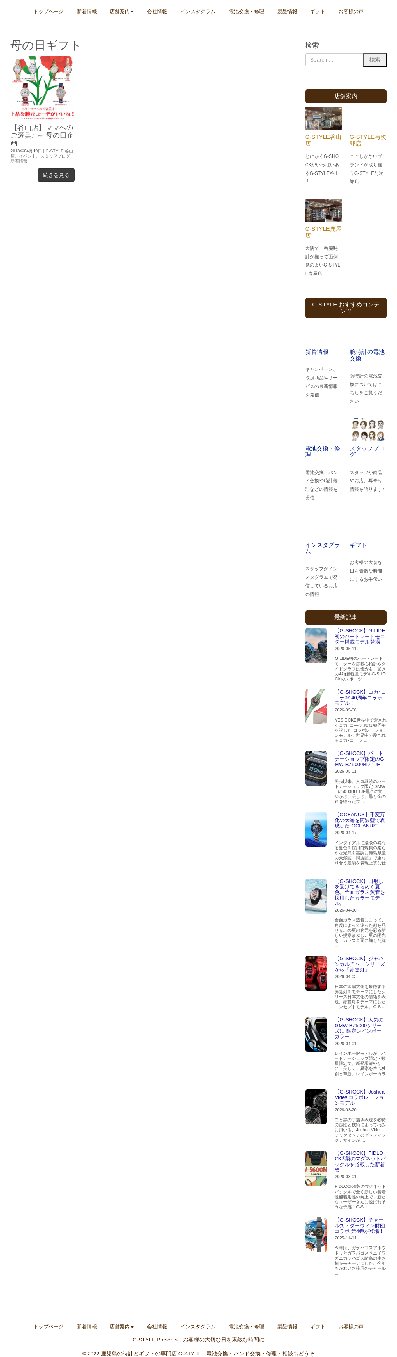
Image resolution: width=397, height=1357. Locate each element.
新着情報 (19, 161)
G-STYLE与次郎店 (368, 140)
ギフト (358, 545)
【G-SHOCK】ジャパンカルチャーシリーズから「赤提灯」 (360, 964)
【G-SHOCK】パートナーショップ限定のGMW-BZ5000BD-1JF (359, 758)
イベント (27, 156)
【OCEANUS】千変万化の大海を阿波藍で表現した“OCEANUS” (360, 820)
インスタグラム (322, 548)
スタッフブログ (55, 156)
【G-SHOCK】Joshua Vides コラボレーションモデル (360, 1097)
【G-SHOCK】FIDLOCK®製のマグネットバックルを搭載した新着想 (360, 1161)
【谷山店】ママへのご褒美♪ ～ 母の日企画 (42, 135)
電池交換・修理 (322, 451)
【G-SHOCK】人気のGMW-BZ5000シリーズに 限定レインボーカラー (359, 1028)
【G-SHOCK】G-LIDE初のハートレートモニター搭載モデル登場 (360, 636)
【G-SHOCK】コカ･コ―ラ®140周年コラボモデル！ (360, 697)
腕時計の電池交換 (367, 355)
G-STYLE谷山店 (323, 140)
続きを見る (56, 175)
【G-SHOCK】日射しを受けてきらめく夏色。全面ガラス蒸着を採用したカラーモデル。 (360, 892)
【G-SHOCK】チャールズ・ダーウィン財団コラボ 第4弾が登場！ (360, 1225)
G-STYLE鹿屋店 (323, 232)
